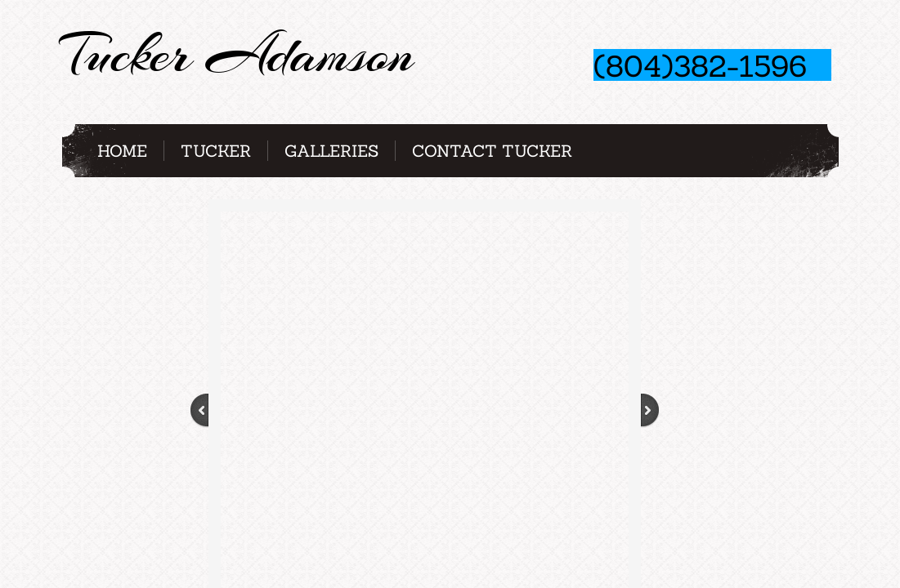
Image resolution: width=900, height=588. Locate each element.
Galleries (331, 150)
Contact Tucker (492, 150)
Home (122, 150)
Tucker (216, 150)
